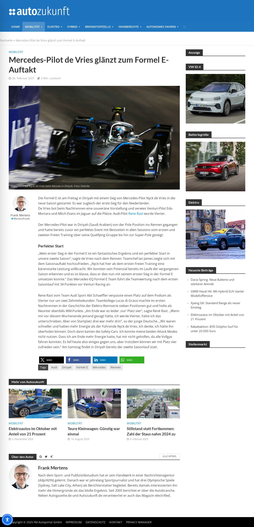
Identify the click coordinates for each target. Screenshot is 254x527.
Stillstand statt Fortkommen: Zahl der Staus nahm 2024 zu (151, 431)
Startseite (6, 40)
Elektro (53, 27)
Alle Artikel (170, 456)
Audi (54, 367)
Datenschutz (95, 522)
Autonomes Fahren (161, 27)
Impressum (74, 522)
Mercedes (99, 367)
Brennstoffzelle (98, 27)
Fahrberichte (128, 27)
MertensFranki (22, 218)
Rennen (116, 367)
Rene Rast (135, 213)
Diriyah (67, 367)
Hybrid (72, 27)
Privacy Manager (139, 522)
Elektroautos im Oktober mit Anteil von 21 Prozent (33, 431)
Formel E (82, 367)
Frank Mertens (20, 215)
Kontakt (115, 522)
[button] (51, 359)
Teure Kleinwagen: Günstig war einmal (94, 431)
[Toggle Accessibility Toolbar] (7, 519)
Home (15, 27)
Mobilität (32, 27)
